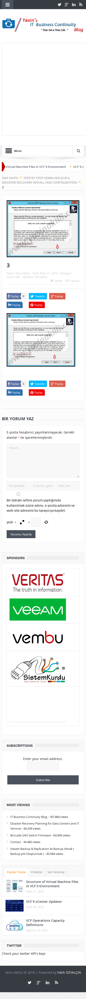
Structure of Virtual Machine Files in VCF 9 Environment (52, 884)
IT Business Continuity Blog (28, 817)
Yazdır (56, 281)
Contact (15, 842)
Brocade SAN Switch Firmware (30, 835)
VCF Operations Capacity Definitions (45, 922)
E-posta (72, 281)
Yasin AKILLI (22, 273)
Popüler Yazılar (17, 872)
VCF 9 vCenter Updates (44, 901)
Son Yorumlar (56, 872)
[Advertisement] (43, 88)
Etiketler (37, 872)
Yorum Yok (13, 277)
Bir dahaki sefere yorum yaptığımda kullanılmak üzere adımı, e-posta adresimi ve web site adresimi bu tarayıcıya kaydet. (41, 505)
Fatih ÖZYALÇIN (69, 972)
